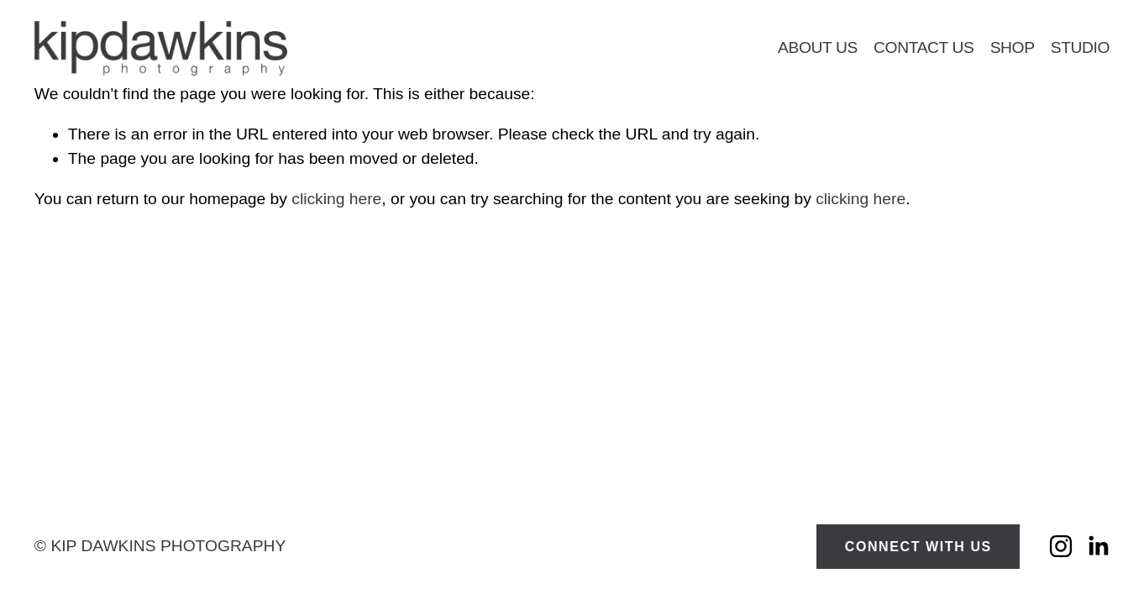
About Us (818, 47)
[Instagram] (1061, 546)
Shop (1012, 47)
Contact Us (924, 47)
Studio (1080, 47)
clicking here (336, 199)
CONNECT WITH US (918, 546)
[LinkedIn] (1098, 546)
